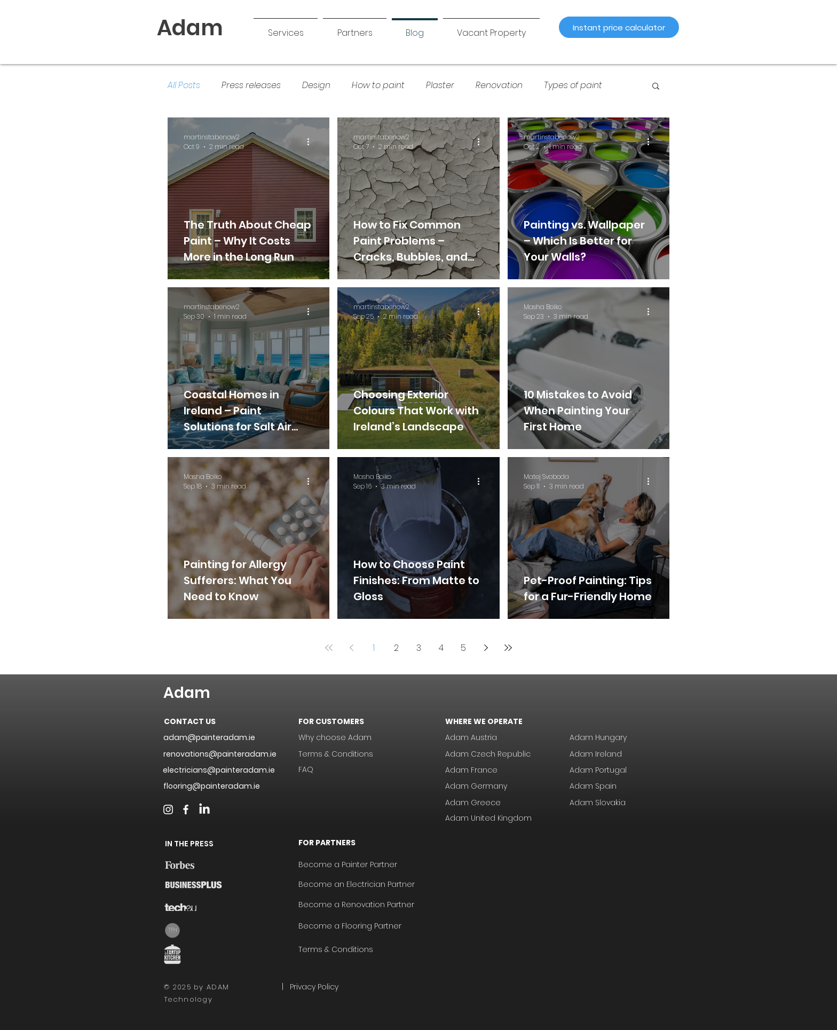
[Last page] (508, 647)
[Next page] (485, 647)
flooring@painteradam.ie (211, 786)
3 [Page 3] (418, 648)
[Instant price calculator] (619, 27)
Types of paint (573, 85)
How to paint (378, 85)
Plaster (440, 85)
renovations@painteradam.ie (220, 754)
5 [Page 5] (463, 648)
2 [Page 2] (396, 648)
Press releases (251, 85)
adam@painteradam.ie (209, 737)
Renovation (499, 85)
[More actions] (311, 142)
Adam (186, 692)
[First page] (328, 647)
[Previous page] (351, 647)
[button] (354, 28)
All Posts (184, 85)
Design (316, 85)
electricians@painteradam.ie (219, 770)
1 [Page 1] (374, 648)
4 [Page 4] (441, 648)
